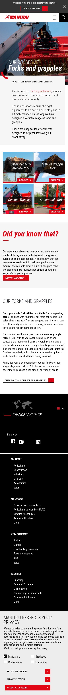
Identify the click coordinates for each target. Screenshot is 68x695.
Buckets (18, 540)
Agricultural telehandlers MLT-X (29, 509)
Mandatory (14, 656)
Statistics (40, 656)
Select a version (35, 8)
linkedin (40, 441)
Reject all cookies (28, 671)
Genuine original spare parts (28, 593)
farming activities (41, 91)
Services (16, 574)
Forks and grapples (23, 553)
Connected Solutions (24, 597)
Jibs (16, 557)
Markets (16, 459)
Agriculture (19, 465)
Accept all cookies (28, 687)
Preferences (15, 662)
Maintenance (20, 588)
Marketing (41, 662)
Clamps (17, 544)
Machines (17, 499)
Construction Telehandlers (27, 505)
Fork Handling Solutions (26, 549)
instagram (23, 441)
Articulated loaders (23, 518)
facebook (11, 441)
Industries (19, 474)
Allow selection (28, 679)
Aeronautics (20, 483)
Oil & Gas (18, 478)
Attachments (19, 534)
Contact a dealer (17, 278)
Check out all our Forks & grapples (29, 380)
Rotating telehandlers (25, 513)
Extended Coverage (23, 584)
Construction (20, 470)
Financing (18, 580)
